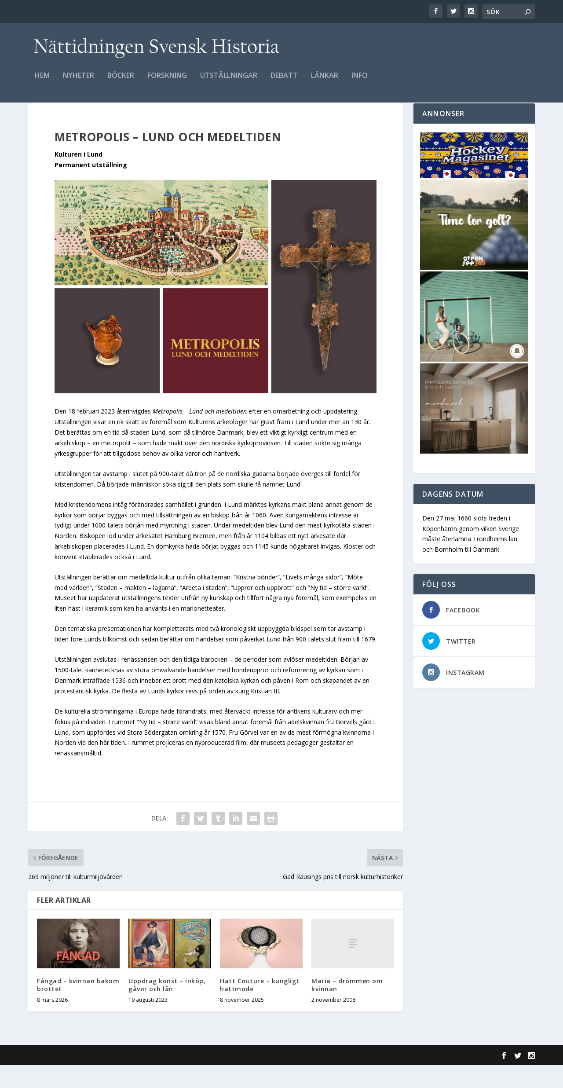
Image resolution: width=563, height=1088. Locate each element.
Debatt (284, 82)
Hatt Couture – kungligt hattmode (260, 1008)
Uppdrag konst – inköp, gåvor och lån (166, 1008)
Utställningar (228, 82)
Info (359, 82)
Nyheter (78, 82)
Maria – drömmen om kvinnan (347, 1008)
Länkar (324, 82)
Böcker (120, 82)
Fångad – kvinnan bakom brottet (78, 1008)
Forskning (167, 82)
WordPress (171, 1078)
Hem (42, 82)
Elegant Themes (89, 1078)
